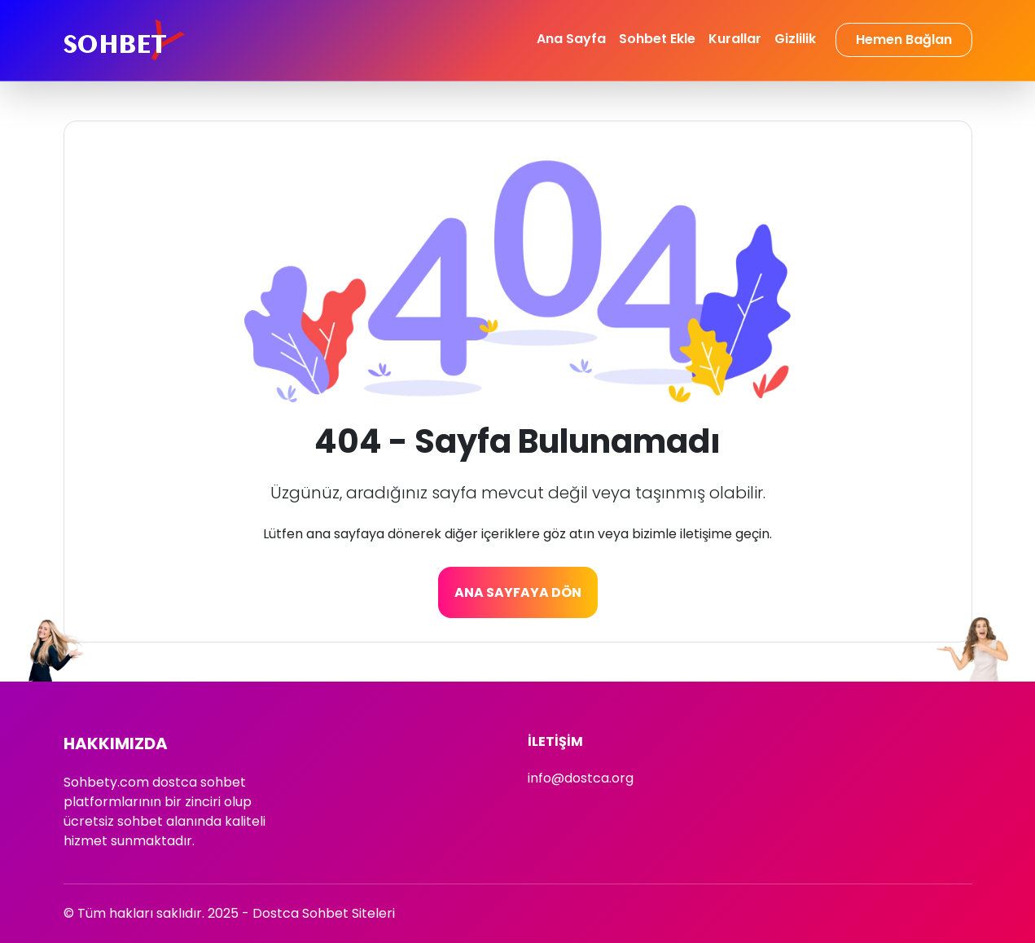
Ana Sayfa (571, 38)
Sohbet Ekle (657, 38)
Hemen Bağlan (904, 39)
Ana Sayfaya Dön (517, 592)
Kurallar (734, 38)
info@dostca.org (581, 778)
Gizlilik (795, 38)
